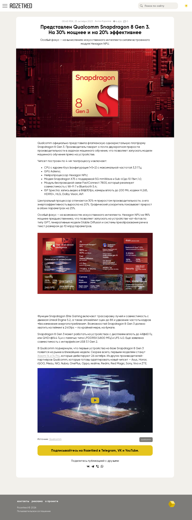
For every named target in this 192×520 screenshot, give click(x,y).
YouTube (131, 450)
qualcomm (146, 439)
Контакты (23, 501)
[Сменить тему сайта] (186, 5)
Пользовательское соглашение (34, 511)
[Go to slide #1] (78, 306)
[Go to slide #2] (95, 306)
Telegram (108, 450)
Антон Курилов (103, 21)
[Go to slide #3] (112, 306)
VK (120, 450)
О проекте (52, 501)
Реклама (37, 501)
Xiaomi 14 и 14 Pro (49, 355)
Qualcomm (55, 439)
